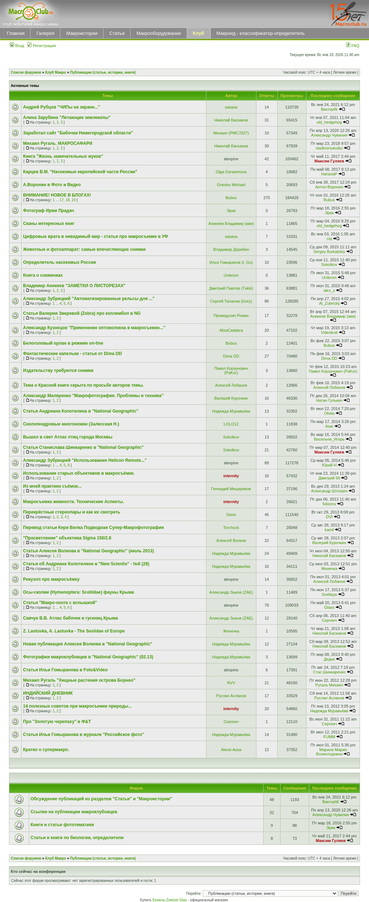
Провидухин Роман (231, 315)
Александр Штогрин (329, 491)
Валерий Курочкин (231, 398)
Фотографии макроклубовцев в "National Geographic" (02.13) (88, 656)
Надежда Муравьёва (231, 411)
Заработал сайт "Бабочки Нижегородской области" (78, 132)
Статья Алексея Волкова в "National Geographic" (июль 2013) (88, 550)
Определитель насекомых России (59, 262)
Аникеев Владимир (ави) (231, 223)
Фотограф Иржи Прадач (48, 210)
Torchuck (231, 527)
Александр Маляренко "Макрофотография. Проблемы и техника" (93, 395)
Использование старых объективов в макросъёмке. (79, 473)
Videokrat (329, 332)
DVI (329, 517)
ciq (329, 238)
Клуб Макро (55, 72)
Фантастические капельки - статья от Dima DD (72, 353)
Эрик (231, 210)
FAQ (352, 45)
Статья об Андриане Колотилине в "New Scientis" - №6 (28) (86, 563)
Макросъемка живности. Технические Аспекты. (73, 501)
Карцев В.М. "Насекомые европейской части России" (80, 171)
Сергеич (329, 620)
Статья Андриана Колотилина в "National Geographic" (80, 411)
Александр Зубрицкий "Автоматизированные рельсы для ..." (89, 298)
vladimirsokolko (329, 148)
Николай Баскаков (231, 120)
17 (62, 200)
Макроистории (81, 33)
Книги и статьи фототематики (62, 824)
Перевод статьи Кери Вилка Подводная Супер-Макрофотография (93, 527)
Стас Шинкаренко (329, 672)
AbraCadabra (231, 330)
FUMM (329, 737)
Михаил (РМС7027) (231, 133)
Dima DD (231, 356)
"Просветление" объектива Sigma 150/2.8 (67, 537)
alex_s (329, 290)
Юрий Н (329, 465)
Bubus (231, 197)
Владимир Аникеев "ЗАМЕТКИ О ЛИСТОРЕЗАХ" (74, 285)
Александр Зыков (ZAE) (231, 592)
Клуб (198, 33)
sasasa (231, 107)
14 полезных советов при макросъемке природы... (77, 706)
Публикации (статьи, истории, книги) (103, 72)
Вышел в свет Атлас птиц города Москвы (67, 437)
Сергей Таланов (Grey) (231, 301)
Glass (329, 607)
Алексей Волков (231, 540)
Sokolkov (329, 264)
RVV (231, 683)
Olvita (329, 413)
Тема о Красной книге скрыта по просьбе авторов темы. (83, 385)
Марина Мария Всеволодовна (331, 751)
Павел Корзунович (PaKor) (231, 370)
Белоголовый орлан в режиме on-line (63, 343)
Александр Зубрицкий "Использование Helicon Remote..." (85, 460)
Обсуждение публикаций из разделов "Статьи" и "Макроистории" (101, 798)
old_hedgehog (329, 122)
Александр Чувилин (329, 135)
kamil (329, 530)
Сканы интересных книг (48, 223)
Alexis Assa (231, 749)
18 (67, 200)
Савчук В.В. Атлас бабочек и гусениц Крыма (70, 618)
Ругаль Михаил (329, 685)
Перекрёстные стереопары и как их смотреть (71, 512)
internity (231, 476)
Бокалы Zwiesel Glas (170, 900)
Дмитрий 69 (329, 478)
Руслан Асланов (231, 696)
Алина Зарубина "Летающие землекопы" (67, 117)
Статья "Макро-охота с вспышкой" (60, 602)
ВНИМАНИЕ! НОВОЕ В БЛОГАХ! (57, 195)
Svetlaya (329, 594)
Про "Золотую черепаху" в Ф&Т (57, 721)
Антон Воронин (329, 187)
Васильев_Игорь (329, 439)
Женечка (329, 568)
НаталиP (329, 174)
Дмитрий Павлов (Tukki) (231, 288)
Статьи (116, 33)
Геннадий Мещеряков (231, 489)
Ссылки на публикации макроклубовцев (74, 811)
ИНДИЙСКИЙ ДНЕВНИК (48, 693)
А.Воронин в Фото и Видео (52, 184)
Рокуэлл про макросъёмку (51, 579)
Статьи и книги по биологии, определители (77, 837)
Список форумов (26, 72)
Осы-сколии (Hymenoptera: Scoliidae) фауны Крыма (78, 592)
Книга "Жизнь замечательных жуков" (63, 156)
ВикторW (329, 109)
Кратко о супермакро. (46, 749)
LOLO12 (231, 424)
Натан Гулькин (329, 400)
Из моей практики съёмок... (52, 486)
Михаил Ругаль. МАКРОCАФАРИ (57, 143)
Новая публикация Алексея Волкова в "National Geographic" (87, 643)
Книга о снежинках (43, 275)
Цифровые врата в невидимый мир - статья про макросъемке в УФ (95, 236)
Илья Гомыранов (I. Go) (230, 262)
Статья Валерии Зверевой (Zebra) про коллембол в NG (82, 313)
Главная (15, 33)
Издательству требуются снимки (58, 370)
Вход (17, 45)
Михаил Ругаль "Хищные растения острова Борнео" (79, 680)
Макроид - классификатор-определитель (261, 33)
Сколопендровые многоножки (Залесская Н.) (71, 424)
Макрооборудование (158, 33)
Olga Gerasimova (231, 172)
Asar (329, 426)
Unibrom (231, 275)
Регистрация (41, 45)
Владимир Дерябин (231, 249)
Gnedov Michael (231, 185)
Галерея (45, 33)
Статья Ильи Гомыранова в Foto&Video (65, 669)
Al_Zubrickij (329, 303)
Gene (231, 514)
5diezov (329, 504)
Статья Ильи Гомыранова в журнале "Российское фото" (83, 734)
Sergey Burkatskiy (329, 251)
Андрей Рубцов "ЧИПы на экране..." (61, 107)
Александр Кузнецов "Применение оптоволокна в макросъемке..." (94, 327)
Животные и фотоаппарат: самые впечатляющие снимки (84, 249)
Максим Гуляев (329, 161)
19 (74, 200)
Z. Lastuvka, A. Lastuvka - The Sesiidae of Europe (74, 631)
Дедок (329, 659)
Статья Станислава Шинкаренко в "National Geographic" (83, 447)
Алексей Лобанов (231, 385)
